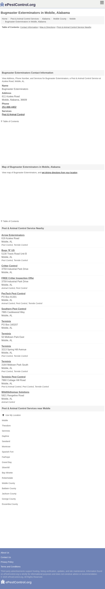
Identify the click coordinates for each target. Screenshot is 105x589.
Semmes (6, 431)
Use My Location (11, 415)
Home (4, 19)
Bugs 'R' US (8, 250)
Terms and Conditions (10, 566)
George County (9, 499)
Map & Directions (47, 27)
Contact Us (6, 557)
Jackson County (9, 493)
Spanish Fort (7, 452)
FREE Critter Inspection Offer (17, 278)
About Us (5, 552)
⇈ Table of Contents (10, 121)
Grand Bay (7, 462)
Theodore (6, 425)
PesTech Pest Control (13, 293)
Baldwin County (9, 488)
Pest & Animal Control (13, 114)
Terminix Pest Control (13, 377)
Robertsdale (7, 478)
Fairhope (6, 457)
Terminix (6, 321)
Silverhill (5, 467)
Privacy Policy (7, 562)
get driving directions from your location (59, 172)
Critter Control (9, 266)
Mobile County (8, 483)
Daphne (5, 436)
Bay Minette (7, 473)
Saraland (6, 441)
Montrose (6, 446)
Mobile (5, 420)
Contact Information (29, 27)
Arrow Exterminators (12, 235)
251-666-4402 (9, 107)
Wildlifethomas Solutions (15, 392)
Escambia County (10, 504)
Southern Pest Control (13, 309)
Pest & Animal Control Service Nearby (74, 27)
